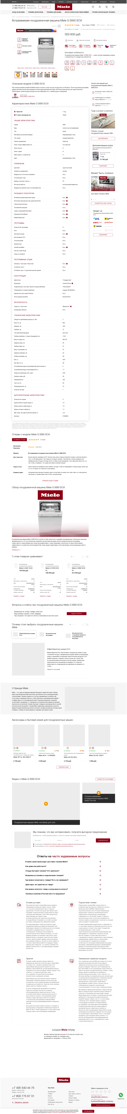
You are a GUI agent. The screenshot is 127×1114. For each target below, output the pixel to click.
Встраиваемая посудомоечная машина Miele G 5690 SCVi (47, 453)
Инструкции (103, 1)
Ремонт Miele (73, 1098)
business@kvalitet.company (102, 1101)
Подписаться (103, 840)
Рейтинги (61, 1)
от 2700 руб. (73, 47)
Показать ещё (63, 767)
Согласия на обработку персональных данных (61, 846)
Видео (71, 1102)
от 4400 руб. (87, 47)
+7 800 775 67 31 (18, 8)
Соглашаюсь (88, 1111)
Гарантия (94, 1)
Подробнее (103, 166)
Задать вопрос (76, 613)
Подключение (84, 1)
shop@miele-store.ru (99, 1097)
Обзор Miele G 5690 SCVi (27, 96)
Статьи (50, 1098)
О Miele (50, 1093)
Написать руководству (103, 1105)
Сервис (71, 1096)
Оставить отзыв (19, 439)
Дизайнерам (45, 1)
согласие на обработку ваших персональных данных (46, 1111)
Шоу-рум (35, 1)
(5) (58, 750)
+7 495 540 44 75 (18, 6)
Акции (53, 1)
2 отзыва (76, 25)
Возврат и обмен (74, 1100)
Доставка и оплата (72, 1)
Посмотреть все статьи (103, 203)
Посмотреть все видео (105, 779)
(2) (83, 750)
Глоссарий (51, 1100)
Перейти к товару (19, 596)
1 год (99, 47)
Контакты (112, 1)
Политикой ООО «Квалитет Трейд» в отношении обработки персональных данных (64, 844)
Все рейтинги (103, 138)
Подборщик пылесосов (55, 1102)
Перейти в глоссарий (53, 669)
